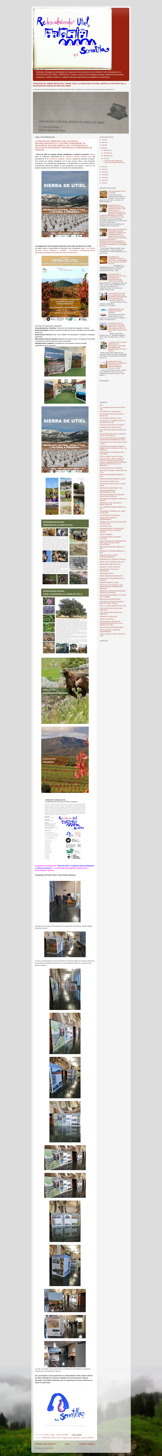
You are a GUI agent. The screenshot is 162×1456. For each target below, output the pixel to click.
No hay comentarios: (62, 1435)
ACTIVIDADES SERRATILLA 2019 (110, 418)
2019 (103, 174)
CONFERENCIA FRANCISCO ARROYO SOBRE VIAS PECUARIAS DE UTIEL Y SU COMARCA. (113, 448)
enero (105, 158)
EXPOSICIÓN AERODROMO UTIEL (111, 488)
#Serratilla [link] (55, 252)
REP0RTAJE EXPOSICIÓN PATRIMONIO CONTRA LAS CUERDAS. (113, 591)
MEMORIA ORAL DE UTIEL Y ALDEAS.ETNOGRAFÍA (109, 556)
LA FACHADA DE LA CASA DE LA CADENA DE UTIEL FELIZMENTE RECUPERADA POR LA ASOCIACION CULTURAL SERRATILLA (117, 297)
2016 (103, 183)
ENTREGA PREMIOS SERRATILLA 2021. (113, 479)
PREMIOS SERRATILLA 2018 (109, 582)
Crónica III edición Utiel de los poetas (111, 456)
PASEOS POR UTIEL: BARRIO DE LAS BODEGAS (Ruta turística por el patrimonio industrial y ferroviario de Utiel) (117, 365)
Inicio (67, 1444)
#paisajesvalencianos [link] (87, 250)
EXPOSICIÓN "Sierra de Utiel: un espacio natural (57, 1438)
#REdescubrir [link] (72, 252)
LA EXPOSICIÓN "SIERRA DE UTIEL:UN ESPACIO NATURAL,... (114, 161)
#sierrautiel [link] (63, 252)
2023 (103, 148)
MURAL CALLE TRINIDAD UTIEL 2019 (112, 562)
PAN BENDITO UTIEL (106, 573)
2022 (103, 166)
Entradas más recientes (45, 1444)
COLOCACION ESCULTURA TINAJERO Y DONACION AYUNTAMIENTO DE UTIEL (113, 439)
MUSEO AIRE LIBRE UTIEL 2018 (110, 564)
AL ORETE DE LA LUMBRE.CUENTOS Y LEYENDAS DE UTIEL (113, 421)
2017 (103, 180)
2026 (103, 139)
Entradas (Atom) (49, 1448)
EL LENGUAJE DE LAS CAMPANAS (111, 468)
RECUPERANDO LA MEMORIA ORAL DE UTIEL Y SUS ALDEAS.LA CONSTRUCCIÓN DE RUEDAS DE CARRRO (117, 278)
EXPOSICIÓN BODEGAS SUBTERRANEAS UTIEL (108, 491)
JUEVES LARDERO (106, 534)
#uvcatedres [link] (74, 250)
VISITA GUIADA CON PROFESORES (111, 627)
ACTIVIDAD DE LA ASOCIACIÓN (110, 411)
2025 (103, 142)
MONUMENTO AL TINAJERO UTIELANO (113, 559)
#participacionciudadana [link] (43, 252)
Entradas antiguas (87, 1444)
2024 (103, 145)
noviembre (107, 153)
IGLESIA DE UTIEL (106, 526)
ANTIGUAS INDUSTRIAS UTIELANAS (112, 425)
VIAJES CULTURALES (107, 619)
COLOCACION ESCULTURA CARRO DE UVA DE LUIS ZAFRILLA (113, 434)
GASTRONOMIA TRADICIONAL (110, 515)
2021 (103, 169)
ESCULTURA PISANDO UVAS (109, 481)
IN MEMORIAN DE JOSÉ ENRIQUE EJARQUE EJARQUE (116, 310)
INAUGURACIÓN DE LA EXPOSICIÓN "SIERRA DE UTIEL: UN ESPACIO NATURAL (112, 530)
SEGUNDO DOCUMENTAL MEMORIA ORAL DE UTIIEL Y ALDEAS (112, 602)
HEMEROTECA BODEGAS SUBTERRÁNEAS (108, 518)
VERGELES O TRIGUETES (108, 616)
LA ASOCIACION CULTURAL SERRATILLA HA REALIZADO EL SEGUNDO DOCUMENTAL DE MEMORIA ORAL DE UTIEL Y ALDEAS (117, 346)
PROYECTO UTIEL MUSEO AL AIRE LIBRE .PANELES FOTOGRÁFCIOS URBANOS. (111, 586)
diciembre (107, 150)
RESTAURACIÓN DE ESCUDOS (110, 599)
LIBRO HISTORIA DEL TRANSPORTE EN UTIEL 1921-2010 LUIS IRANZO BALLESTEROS (113, 542)
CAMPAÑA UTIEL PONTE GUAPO (110, 427)
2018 (103, 177)
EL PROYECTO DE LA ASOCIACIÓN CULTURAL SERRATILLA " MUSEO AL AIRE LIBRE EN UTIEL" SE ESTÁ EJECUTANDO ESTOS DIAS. (117, 327)
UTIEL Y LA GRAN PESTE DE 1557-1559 (113, 606)
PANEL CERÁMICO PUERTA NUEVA (111, 576)
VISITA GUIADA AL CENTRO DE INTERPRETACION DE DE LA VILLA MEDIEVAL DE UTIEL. (111, 623)
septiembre (107, 155)
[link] (78, 156)
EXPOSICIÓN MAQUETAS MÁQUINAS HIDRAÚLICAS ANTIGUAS (112, 495)
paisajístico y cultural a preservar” (83, 1438)
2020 (103, 172)
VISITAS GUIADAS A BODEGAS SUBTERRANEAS (110, 630)
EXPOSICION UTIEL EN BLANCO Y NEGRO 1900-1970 (111, 503)
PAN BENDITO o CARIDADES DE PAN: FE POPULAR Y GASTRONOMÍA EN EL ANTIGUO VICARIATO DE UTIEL (117, 260)
